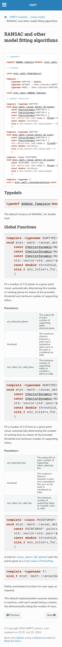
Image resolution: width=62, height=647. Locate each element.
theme (37, 638)
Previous (13, 615)
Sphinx (20, 638)
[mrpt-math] (38, 17)
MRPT (33, 5)
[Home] (5, 17)
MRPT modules (19, 17)
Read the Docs (12, 641)
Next (51, 615)
